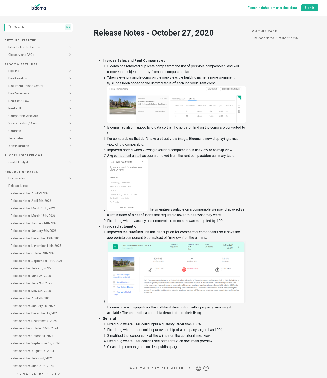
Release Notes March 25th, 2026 (33, 208)
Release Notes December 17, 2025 (35, 313)
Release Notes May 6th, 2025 (31, 291)
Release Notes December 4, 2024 (34, 321)
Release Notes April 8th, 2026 (31, 201)
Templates (15, 138)
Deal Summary (18, 93)
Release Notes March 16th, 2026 (33, 216)
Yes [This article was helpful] (198, 368)
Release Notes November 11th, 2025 (36, 246)
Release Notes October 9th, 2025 (33, 253)
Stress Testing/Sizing (23, 123)
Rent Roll (14, 108)
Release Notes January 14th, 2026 (34, 223)
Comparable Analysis (23, 116)
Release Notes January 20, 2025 (33, 306)
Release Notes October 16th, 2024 (34, 328)
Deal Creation (17, 78)
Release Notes (18, 186)
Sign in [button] (310, 7)
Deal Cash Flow (18, 101)
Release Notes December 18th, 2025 (36, 238)
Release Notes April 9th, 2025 (31, 298)
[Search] (38, 27)
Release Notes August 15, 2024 (32, 351)
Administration (18, 146)
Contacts (14, 131)
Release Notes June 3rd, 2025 (31, 283)
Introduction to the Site (24, 47)
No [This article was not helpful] (206, 368)
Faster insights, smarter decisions (273, 7)
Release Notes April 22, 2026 (30, 193)
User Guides (16, 178)
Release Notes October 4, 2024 (32, 336)
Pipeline (13, 71)
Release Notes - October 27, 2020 (277, 38)
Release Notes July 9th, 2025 (31, 268)
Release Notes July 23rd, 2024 (32, 358)
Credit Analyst (18, 162)
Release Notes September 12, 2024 (35, 343)
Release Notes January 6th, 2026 (34, 231)
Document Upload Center (25, 86)
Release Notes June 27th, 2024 (32, 366)
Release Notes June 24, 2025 (31, 276)
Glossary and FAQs (21, 54)
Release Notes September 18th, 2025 (37, 261)
